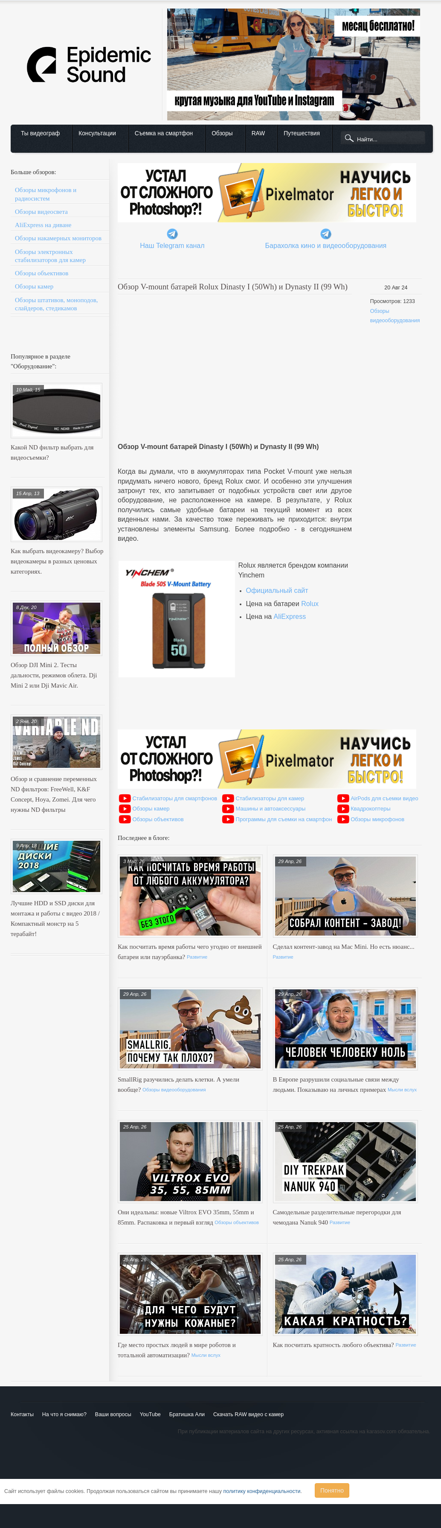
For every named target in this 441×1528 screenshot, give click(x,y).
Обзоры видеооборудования (174, 1089)
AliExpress (290, 616)
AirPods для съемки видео (384, 798)
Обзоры (222, 133)
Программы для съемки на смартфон (284, 819)
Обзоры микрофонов (377, 819)
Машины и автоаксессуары (271, 808)
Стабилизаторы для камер (270, 798)
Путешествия (302, 133)
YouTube (150, 1414)
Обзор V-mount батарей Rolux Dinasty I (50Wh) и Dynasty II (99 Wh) (233, 286)
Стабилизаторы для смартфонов (174, 798)
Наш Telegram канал (172, 245)
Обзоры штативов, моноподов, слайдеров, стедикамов (56, 304)
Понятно (332, 1490)
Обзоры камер (34, 286)
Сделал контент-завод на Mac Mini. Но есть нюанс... (344, 946)
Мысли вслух (402, 1089)
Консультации (97, 133)
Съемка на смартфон (164, 133)
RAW (258, 133)
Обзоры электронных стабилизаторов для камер (50, 255)
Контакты (22, 1414)
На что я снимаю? (64, 1414)
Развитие (197, 956)
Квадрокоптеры (370, 808)
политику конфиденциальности (262, 1491)
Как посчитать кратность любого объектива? (334, 1344)
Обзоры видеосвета (41, 211)
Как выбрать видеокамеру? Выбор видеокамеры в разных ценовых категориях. (57, 561)
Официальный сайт (277, 590)
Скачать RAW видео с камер (248, 1414)
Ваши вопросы (113, 1414)
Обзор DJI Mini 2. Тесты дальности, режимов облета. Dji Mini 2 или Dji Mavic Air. (54, 675)
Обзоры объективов (41, 273)
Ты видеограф (40, 133)
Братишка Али (187, 1414)
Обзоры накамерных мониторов (58, 238)
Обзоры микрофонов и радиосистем (45, 194)
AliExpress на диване (43, 225)
